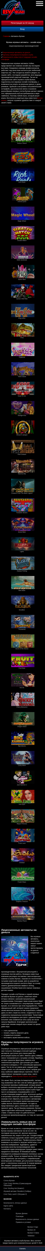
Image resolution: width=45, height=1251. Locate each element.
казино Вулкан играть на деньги (24, 1076)
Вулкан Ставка (33, 1233)
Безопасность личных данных (15, 1203)
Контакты (7, 1209)
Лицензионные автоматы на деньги (16, 52)
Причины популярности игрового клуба (18, 55)
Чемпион (30, 1236)
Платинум (19, 1216)
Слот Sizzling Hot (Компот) (14, 1188)
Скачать (22, 1249)
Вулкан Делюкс (22, 1213)
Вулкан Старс (32, 1227)
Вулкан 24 (31, 1230)
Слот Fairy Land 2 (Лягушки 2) (15, 1194)
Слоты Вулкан (9, 1180)
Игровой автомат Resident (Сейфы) (17, 1191)
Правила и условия (23, 1222)
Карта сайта (8, 1206)
